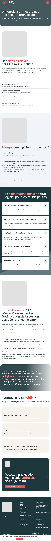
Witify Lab (22, 519)
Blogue (21, 509)
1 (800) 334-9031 (5, 515)
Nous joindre (22, 516)
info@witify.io (4, 516)
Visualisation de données (41, 525)
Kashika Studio (39, 521)
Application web (23, 521)
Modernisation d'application (41, 511)
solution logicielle (29, 20)
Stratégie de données (40, 523)
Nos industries (23, 512)
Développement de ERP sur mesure (41, 509)
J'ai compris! (19, 539)
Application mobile (23, 523)
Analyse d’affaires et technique (42, 505)
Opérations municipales (17, 8)
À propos (21, 511)
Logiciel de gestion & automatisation (40, 503)
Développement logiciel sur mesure (41, 507)
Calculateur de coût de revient (42, 527)
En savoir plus (5, 539)
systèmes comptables (13, 98)
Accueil (3, 8)
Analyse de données (40, 524)
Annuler (12, 539)
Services (21, 505)
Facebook (4, 534)
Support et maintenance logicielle (41, 514)
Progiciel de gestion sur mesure (42, 512)
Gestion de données (40, 519)
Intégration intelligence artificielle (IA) (24, 525)
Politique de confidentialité (25, 515)
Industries (8, 8)
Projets (21, 508)
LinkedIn (8, 534)
